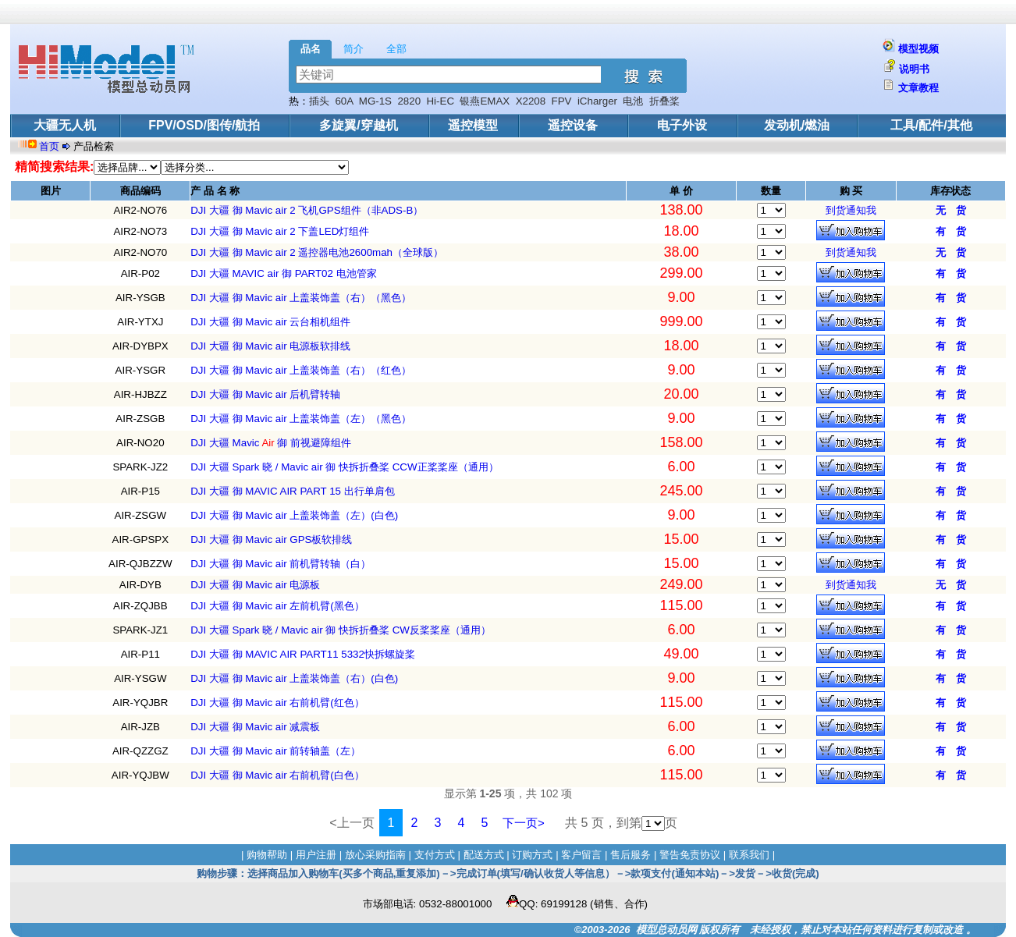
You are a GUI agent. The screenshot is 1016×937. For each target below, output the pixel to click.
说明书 (914, 69)
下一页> (524, 822)
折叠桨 (664, 101)
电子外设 (682, 125)
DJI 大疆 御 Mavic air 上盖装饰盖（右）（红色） (300, 370)
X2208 (531, 101)
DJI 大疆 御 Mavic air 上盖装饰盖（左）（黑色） (300, 418)
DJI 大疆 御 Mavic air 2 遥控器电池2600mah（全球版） (316, 252)
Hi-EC (440, 101)
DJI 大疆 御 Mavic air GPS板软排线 (271, 539)
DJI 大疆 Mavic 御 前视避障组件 (270, 443)
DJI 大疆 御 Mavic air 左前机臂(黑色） (277, 606)
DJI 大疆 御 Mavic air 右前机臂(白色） (277, 775)
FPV (562, 101)
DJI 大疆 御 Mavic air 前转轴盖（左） (275, 751)
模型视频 (918, 49)
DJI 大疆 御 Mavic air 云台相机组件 (270, 322)
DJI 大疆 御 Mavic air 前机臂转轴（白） (280, 564)
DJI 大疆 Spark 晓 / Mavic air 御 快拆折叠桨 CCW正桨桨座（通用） (344, 467)
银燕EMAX (485, 101)
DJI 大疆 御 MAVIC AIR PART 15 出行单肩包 (292, 491)
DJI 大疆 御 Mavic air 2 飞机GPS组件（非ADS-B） (306, 210)
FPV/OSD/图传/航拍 (204, 125)
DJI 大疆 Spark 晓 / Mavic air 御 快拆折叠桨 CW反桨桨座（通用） (340, 630)
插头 (319, 101)
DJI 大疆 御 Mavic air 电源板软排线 (270, 346)
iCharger (597, 101)
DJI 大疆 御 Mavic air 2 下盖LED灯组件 (279, 231)
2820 (409, 101)
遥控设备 (573, 125)
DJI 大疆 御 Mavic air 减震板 (255, 727)
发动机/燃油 (796, 125)
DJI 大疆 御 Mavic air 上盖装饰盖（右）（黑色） (300, 297)
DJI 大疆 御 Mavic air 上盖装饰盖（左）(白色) (294, 515)
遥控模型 (473, 125)
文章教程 (918, 88)
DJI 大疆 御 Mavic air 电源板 (255, 585)
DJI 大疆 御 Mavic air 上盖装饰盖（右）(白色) (294, 678)
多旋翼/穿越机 (358, 125)
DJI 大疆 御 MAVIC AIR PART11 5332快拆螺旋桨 (302, 654)
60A (344, 101)
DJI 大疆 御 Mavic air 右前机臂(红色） (277, 702)
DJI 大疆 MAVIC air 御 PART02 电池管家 (283, 273)
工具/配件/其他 (931, 125)
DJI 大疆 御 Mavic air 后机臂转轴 (265, 394)
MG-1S (375, 101)
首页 (50, 146)
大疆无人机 (65, 125)
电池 (633, 101)
